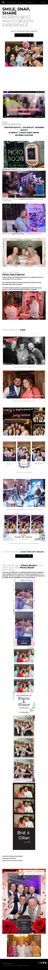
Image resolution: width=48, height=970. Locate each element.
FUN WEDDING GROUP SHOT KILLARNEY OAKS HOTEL (24, 543)
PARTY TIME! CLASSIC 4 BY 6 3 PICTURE (24, 438)
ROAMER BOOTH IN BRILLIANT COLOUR (24, 401)
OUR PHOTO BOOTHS (24, 35)
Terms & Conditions (11, 965)
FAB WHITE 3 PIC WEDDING (24, 472)
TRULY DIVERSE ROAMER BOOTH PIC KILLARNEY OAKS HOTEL (24, 509)
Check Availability (29, 2)
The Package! (21, 2)
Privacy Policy (19, 965)
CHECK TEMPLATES (24, 556)
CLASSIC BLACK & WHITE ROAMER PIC (24, 367)
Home (4, 965)
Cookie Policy (26, 965)
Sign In (42, 2)
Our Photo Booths (12, 2)
